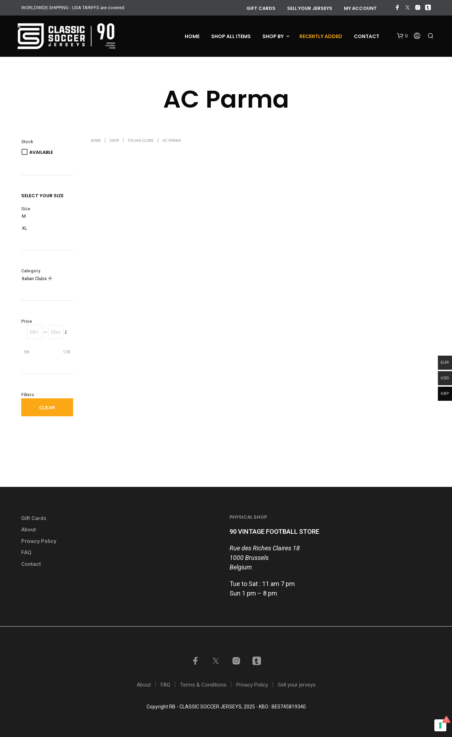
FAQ (26, 552)
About (28, 529)
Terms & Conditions (203, 685)
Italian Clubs (141, 140)
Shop (114, 140)
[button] (402, 36)
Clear (47, 407)
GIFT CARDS (260, 8)
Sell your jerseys (309, 8)
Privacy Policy (38, 541)
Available (41, 152)
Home (192, 36)
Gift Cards (33, 518)
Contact (366, 36)
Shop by (273, 36)
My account (360, 8)
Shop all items (231, 36)
